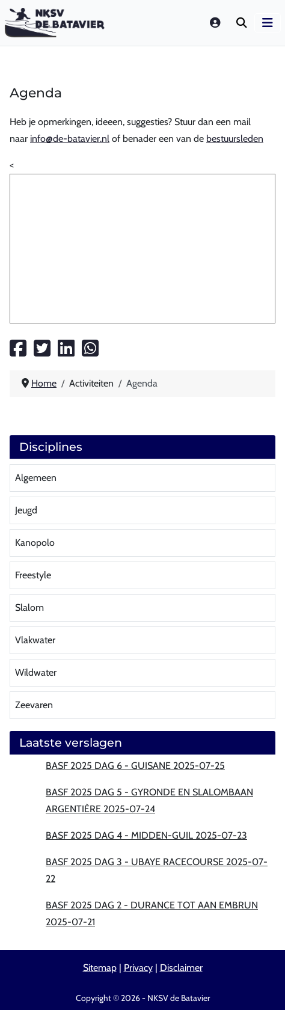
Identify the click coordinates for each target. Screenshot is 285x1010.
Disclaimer (181, 967)
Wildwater (36, 672)
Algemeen (36, 477)
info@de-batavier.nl (69, 138)
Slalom (29, 607)
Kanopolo (35, 542)
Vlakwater (35, 640)
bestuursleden (234, 138)
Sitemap (100, 967)
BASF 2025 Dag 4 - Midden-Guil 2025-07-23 (146, 835)
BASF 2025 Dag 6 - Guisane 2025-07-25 (135, 765)
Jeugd (26, 510)
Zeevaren (34, 705)
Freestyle (33, 575)
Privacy (138, 967)
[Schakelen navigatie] (267, 22)
